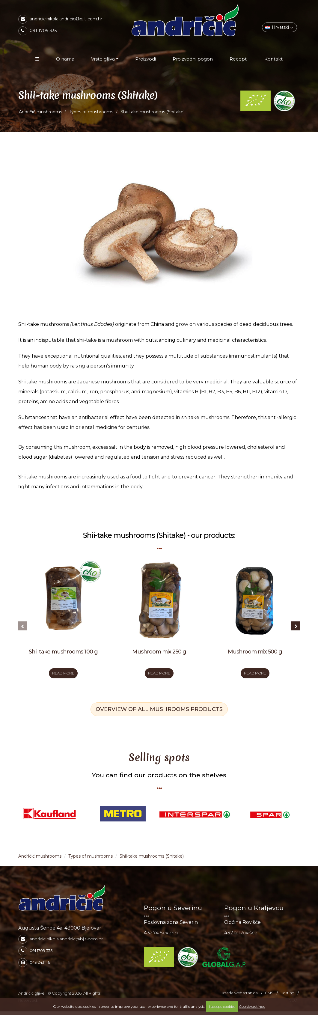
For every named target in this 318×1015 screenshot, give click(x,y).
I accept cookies (222, 1006)
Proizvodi (145, 59)
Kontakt (273, 59)
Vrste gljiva (103, 59)
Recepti (239, 59)
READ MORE (63, 675)
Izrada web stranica (240, 996)
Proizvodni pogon (193, 59)
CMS (269, 996)
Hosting (287, 996)
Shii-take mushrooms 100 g (63, 651)
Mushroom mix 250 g (159, 651)
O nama (65, 59)
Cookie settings (252, 1006)
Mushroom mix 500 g (255, 651)
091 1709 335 (43, 30)
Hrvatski (279, 27)
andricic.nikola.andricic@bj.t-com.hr (66, 19)
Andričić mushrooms (40, 112)
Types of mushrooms (91, 112)
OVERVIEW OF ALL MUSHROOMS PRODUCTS (159, 713)
